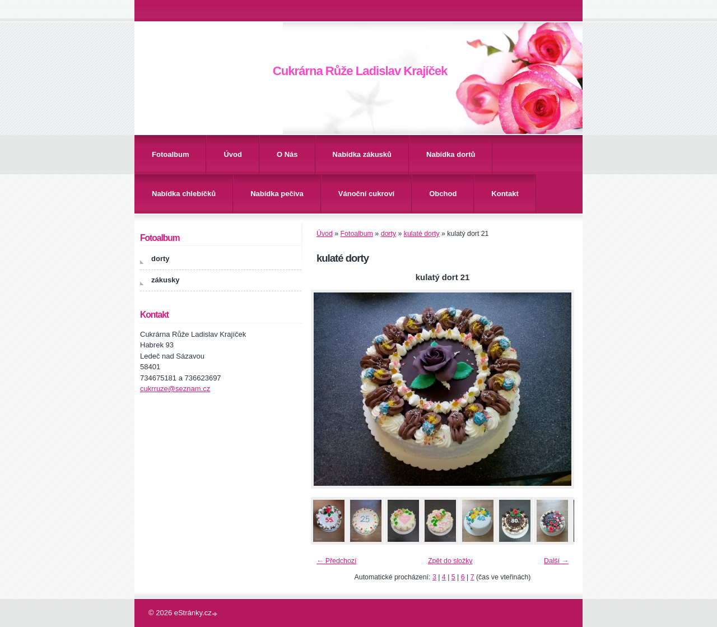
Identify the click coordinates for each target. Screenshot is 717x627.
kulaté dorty (422, 234)
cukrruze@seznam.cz (175, 388)
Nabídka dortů (450, 154)
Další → (556, 561)
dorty (388, 234)
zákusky (165, 280)
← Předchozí (336, 561)
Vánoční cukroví (366, 193)
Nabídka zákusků (362, 154)
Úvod (233, 154)
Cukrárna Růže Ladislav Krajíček (360, 71)
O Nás (287, 154)
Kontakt (504, 193)
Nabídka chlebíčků (184, 193)
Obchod (443, 193)
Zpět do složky (450, 561)
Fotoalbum (170, 154)
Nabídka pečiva (277, 193)
